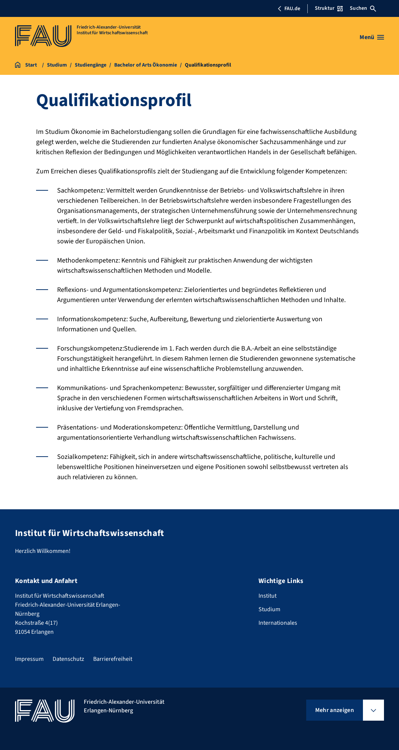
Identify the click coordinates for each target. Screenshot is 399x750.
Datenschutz (68, 659)
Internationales (277, 623)
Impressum (29, 659)
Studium (269, 609)
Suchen (363, 8)
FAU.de (289, 8)
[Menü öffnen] (372, 37)
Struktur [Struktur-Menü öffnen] (329, 8)
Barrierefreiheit (112, 659)
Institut (267, 596)
